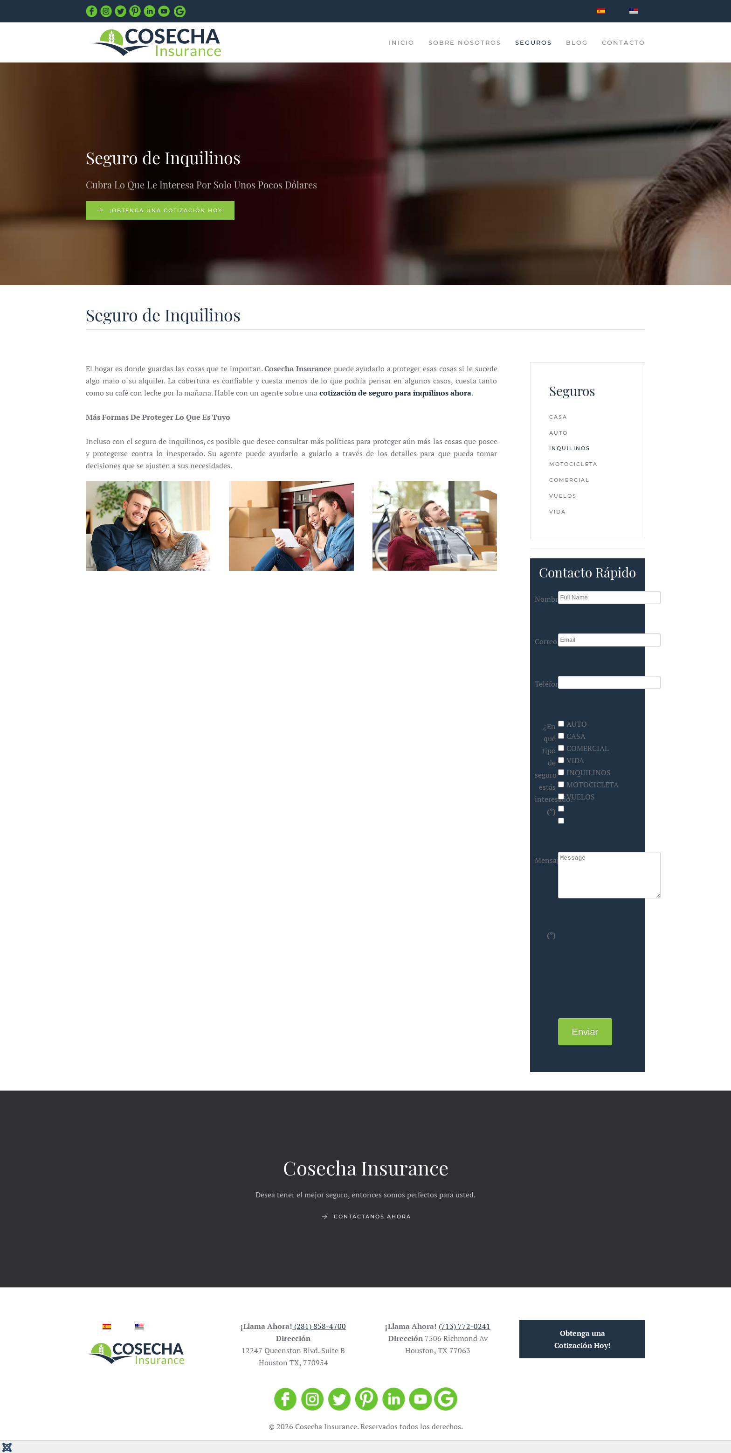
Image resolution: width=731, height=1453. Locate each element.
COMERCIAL (583, 748)
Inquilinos (569, 448)
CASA (572, 736)
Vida (557, 511)
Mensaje (545, 860)
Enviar (585, 1032)
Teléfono (545, 684)
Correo (545, 641)
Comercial (569, 480)
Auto (558, 433)
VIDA (571, 760)
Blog (577, 42)
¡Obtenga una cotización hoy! (160, 210)
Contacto (623, 42)
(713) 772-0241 (462, 1326)
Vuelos (563, 496)
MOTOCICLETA (588, 784)
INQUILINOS (584, 772)
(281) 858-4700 (318, 1326)
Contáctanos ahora (365, 1219)
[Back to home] (156, 42)
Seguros (533, 42)
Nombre (545, 599)
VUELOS (576, 797)
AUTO (572, 724)
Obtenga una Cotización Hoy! (580, 1339)
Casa (558, 417)
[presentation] (596, 960)
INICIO (401, 42)
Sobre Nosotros (464, 42)
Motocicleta (573, 464)
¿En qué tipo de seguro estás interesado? (545, 768)
